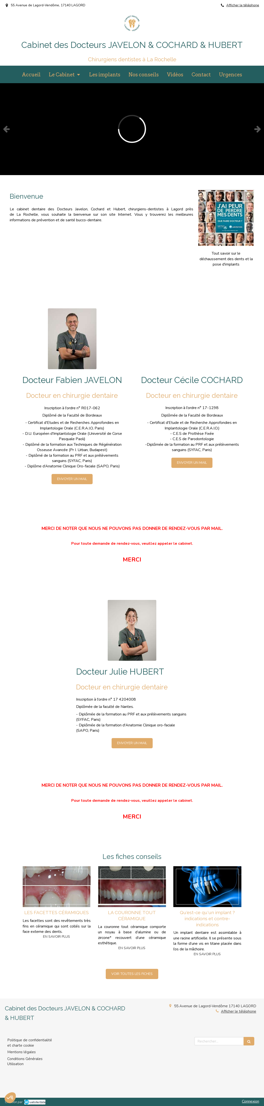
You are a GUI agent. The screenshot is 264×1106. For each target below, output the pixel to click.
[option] (132, 129)
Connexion (250, 1101)
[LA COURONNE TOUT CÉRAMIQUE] (132, 886)
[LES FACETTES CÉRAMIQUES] (57, 886)
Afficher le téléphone (242, 5)
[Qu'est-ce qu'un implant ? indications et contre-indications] (207, 886)
